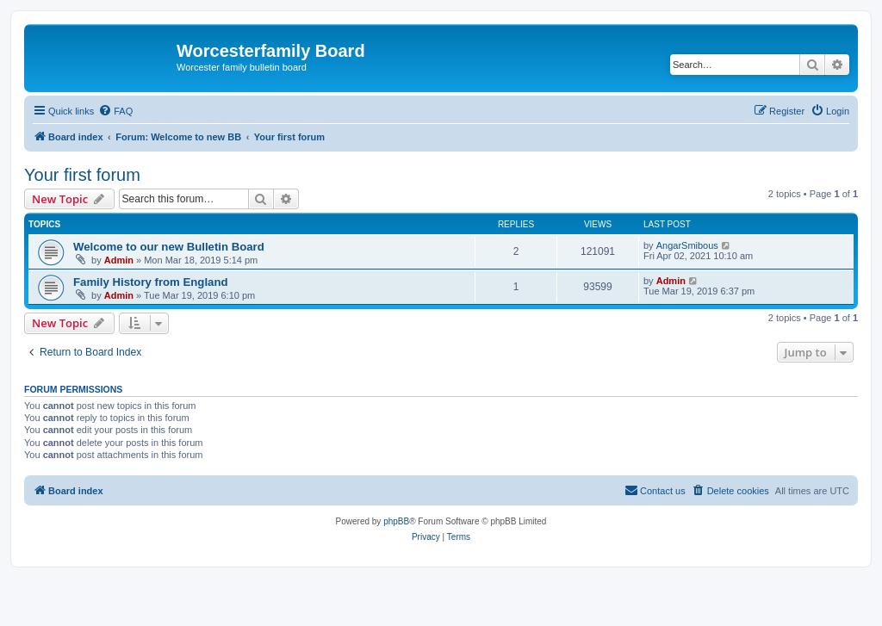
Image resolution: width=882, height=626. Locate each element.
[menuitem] (115, 111)
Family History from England (150, 282)
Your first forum (82, 174)
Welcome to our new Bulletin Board (168, 246)
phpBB (396, 521)
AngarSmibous (687, 245)
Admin (119, 260)
